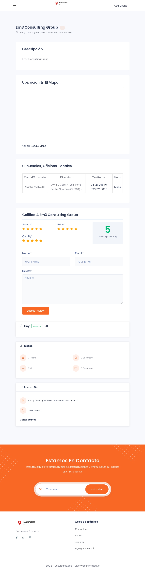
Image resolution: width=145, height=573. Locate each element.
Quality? (27, 236)
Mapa (117, 187)
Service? (27, 224)
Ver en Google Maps (34, 145)
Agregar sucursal (84, 548)
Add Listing (120, 5)
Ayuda (78, 535)
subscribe (96, 489)
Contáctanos (82, 529)
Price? (61, 224)
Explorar (79, 541)
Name (26, 253)
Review (27, 270)
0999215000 (99, 189)
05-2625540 (99, 184)
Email (78, 253)
